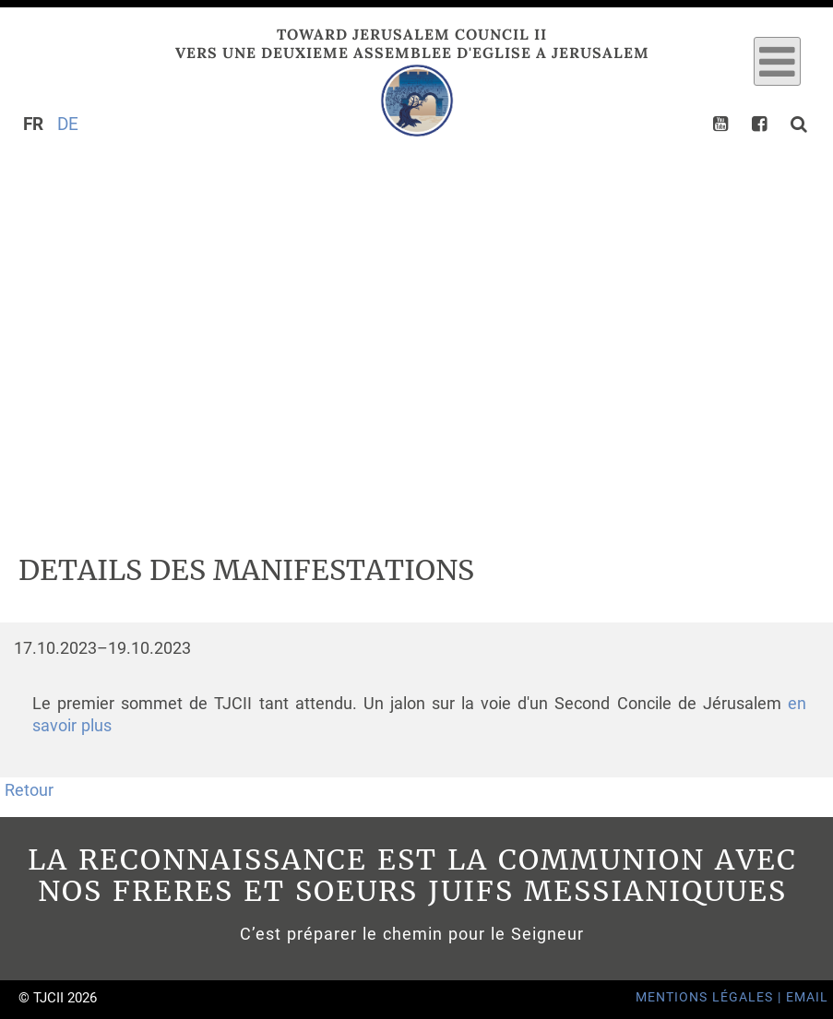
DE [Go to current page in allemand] (67, 124)
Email (807, 997)
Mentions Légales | (711, 997)
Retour (29, 790)
